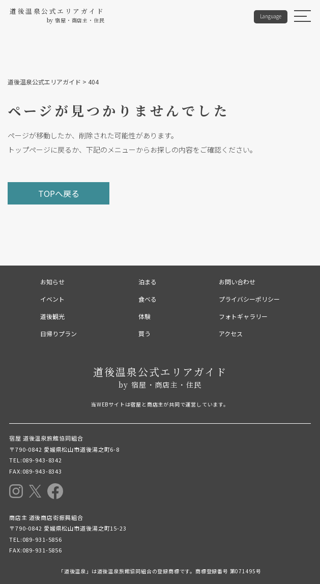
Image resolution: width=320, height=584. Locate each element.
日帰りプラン (58, 333)
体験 (144, 316)
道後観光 (52, 316)
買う (144, 333)
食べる (147, 299)
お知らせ (52, 281)
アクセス (231, 333)
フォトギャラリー (243, 316)
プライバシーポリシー (249, 299)
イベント (52, 299)
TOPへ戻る (58, 193)
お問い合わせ (237, 281)
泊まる (147, 281)
